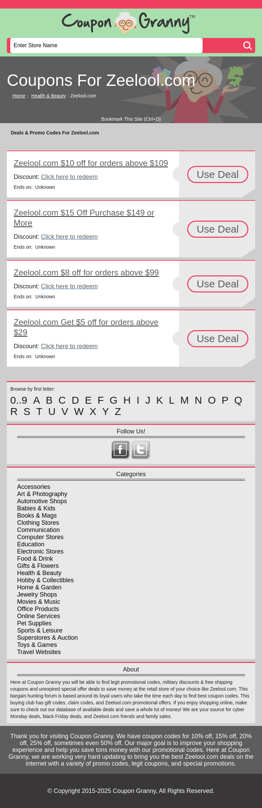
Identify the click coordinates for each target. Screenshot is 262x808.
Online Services (38, 616)
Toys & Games (37, 644)
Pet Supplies (34, 623)
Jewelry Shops (37, 594)
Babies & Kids (36, 508)
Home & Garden (39, 587)
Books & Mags (37, 515)
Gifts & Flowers (38, 565)
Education (30, 544)
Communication (38, 529)
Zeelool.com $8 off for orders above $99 (86, 272)
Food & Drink (35, 558)
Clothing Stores (38, 522)
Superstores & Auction (47, 637)
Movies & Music (38, 601)
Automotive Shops (42, 501)
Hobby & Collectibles (45, 580)
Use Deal (218, 174)
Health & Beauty (48, 96)
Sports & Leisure (40, 630)
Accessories (33, 486)
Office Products (38, 608)
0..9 (18, 400)
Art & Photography (42, 494)
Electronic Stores (40, 551)
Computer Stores (40, 537)
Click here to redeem (69, 176)
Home (19, 96)
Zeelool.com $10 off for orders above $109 (91, 163)
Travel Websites (39, 652)
